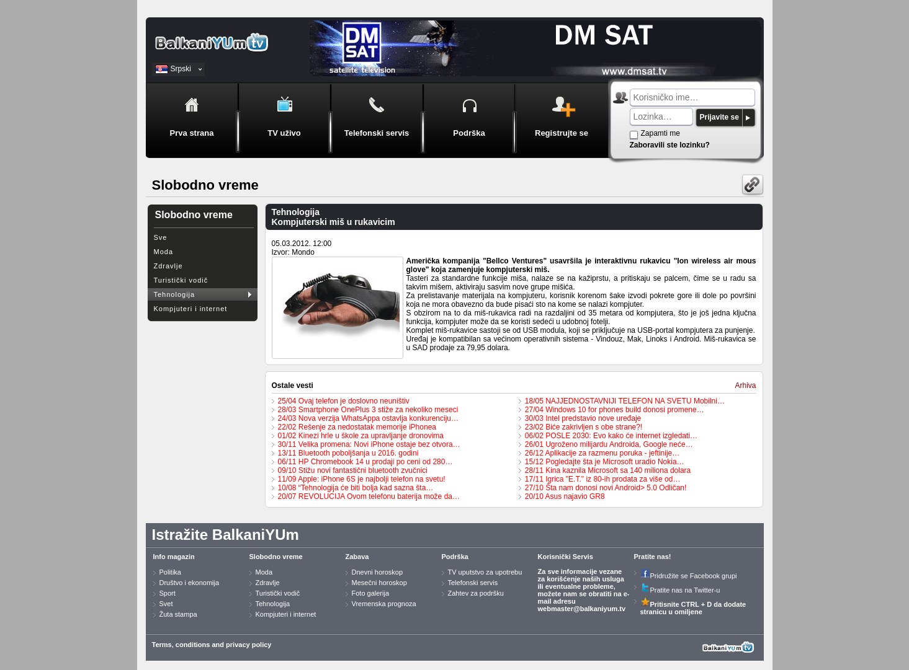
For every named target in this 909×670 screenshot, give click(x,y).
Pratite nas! (652, 556)
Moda (164, 251)
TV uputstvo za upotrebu (485, 572)
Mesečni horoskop (379, 582)
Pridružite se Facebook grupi (688, 576)
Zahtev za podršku (476, 593)
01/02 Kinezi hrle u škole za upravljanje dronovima (361, 435)
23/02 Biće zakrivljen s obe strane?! (583, 427)
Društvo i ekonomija (189, 582)
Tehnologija (174, 294)
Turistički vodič (181, 280)
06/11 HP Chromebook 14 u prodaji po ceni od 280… (365, 461)
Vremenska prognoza (384, 603)
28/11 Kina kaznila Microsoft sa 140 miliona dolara (608, 470)
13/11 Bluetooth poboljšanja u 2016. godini (348, 453)
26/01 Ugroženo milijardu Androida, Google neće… (609, 444)
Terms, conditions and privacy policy (212, 644)
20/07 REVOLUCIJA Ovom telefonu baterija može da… (369, 496)
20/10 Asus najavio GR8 (565, 496)
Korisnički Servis (565, 556)
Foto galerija (371, 593)
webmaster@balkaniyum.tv (582, 608)
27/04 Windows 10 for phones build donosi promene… (614, 409)
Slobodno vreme (276, 556)
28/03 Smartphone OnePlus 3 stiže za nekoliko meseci (368, 409)
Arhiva (745, 385)
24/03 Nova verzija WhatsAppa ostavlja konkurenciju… (368, 418)
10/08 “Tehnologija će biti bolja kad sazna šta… (356, 487)
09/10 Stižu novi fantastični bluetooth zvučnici (353, 470)
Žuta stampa (178, 614)
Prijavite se (719, 117)
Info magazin (174, 556)
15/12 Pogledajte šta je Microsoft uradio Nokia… (604, 461)
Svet (166, 603)
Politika (170, 572)
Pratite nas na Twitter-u (680, 590)
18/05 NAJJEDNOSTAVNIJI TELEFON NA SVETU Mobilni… (625, 401)
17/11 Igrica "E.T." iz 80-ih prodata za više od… (603, 479)
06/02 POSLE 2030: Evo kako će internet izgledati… (611, 435)
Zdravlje (168, 266)
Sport (167, 593)
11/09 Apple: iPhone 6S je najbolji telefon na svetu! (362, 479)
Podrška (455, 556)
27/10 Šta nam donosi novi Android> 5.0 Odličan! (606, 487)
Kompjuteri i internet (191, 308)
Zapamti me (660, 133)
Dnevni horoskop (377, 572)
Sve (161, 237)
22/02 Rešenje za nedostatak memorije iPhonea (357, 427)
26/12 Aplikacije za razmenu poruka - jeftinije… (602, 453)
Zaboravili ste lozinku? (670, 145)
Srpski (181, 68)
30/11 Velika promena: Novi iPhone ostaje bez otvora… (369, 444)
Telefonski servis (473, 582)
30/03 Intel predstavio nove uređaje (583, 418)
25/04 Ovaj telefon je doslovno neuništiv (344, 401)
